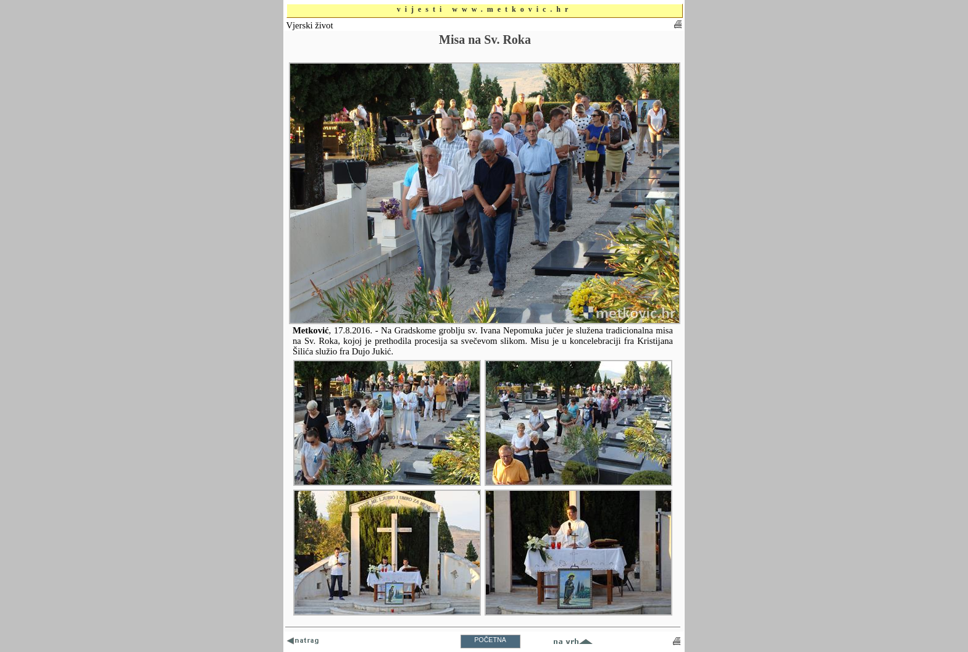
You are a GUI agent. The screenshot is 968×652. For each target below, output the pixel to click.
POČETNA (490, 639)
